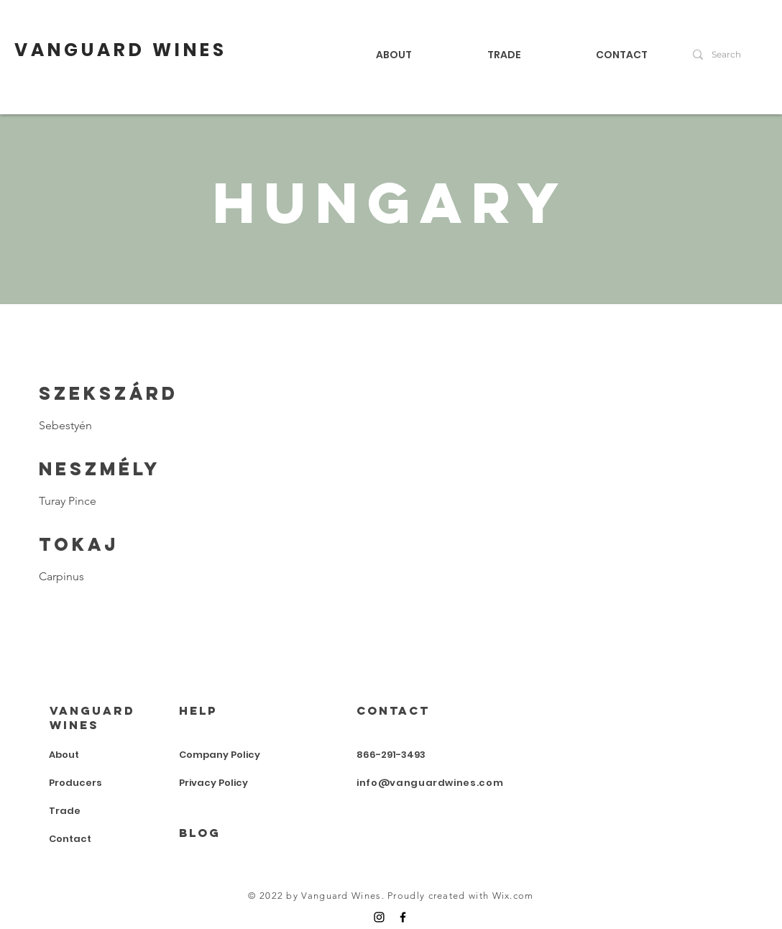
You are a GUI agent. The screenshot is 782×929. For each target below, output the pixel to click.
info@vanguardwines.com (429, 783)
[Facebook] (403, 917)
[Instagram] (379, 917)
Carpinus (61, 576)
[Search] (731, 54)
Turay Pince (67, 501)
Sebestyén (65, 425)
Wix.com (513, 895)
